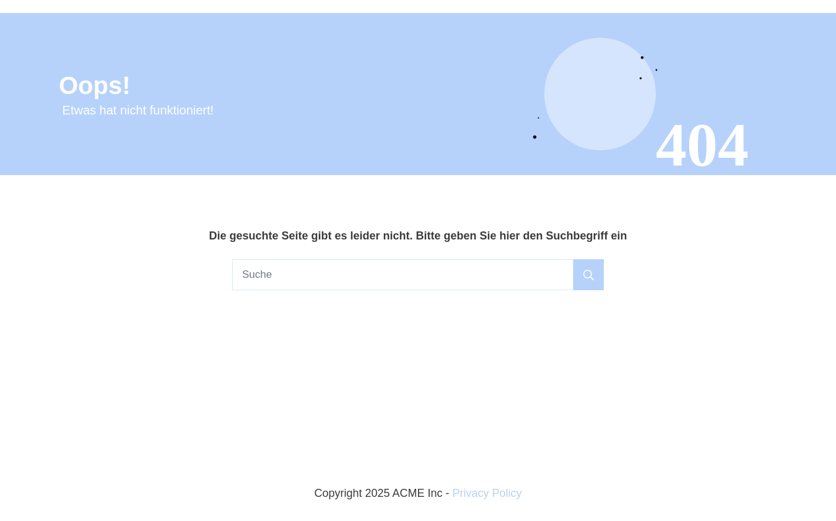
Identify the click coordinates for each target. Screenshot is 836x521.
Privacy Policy (487, 493)
